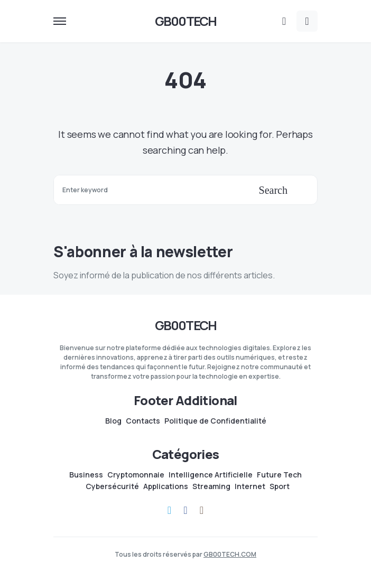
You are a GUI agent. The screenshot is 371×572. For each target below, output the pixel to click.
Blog (113, 421)
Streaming (211, 486)
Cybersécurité (112, 486)
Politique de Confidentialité (215, 421)
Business (86, 475)
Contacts (143, 421)
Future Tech (279, 475)
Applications (165, 486)
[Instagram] (201, 510)
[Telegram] (169, 510)
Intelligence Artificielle (211, 475)
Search (273, 190)
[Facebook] (185, 510)
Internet (250, 486)
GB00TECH (186, 21)
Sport (280, 486)
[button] (59, 21)
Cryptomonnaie (135, 475)
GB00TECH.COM (229, 554)
